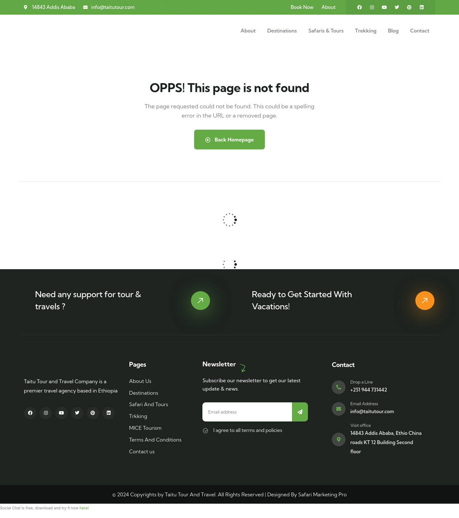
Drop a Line (361, 382)
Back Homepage (229, 139)
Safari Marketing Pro (322, 494)
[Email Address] (339, 409)
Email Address (364, 403)
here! (84, 508)
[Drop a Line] (339, 387)
